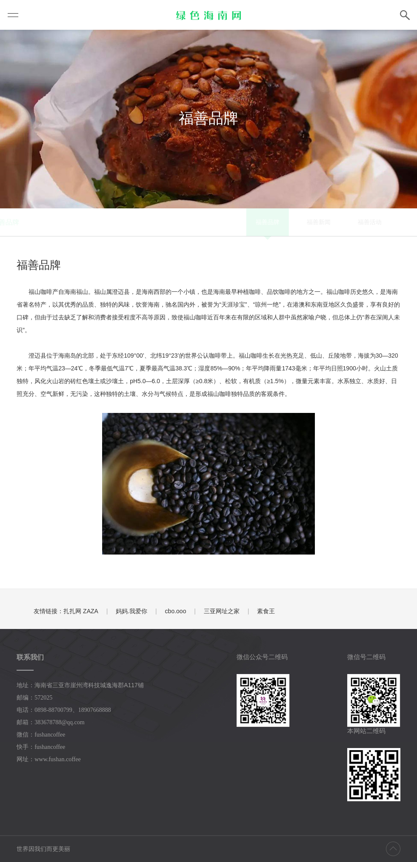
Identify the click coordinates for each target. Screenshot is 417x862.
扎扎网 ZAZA (80, 611)
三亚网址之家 (222, 611)
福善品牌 (136, 222)
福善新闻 (187, 222)
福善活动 (238, 222)
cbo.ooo (175, 611)
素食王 (266, 611)
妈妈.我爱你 (131, 611)
